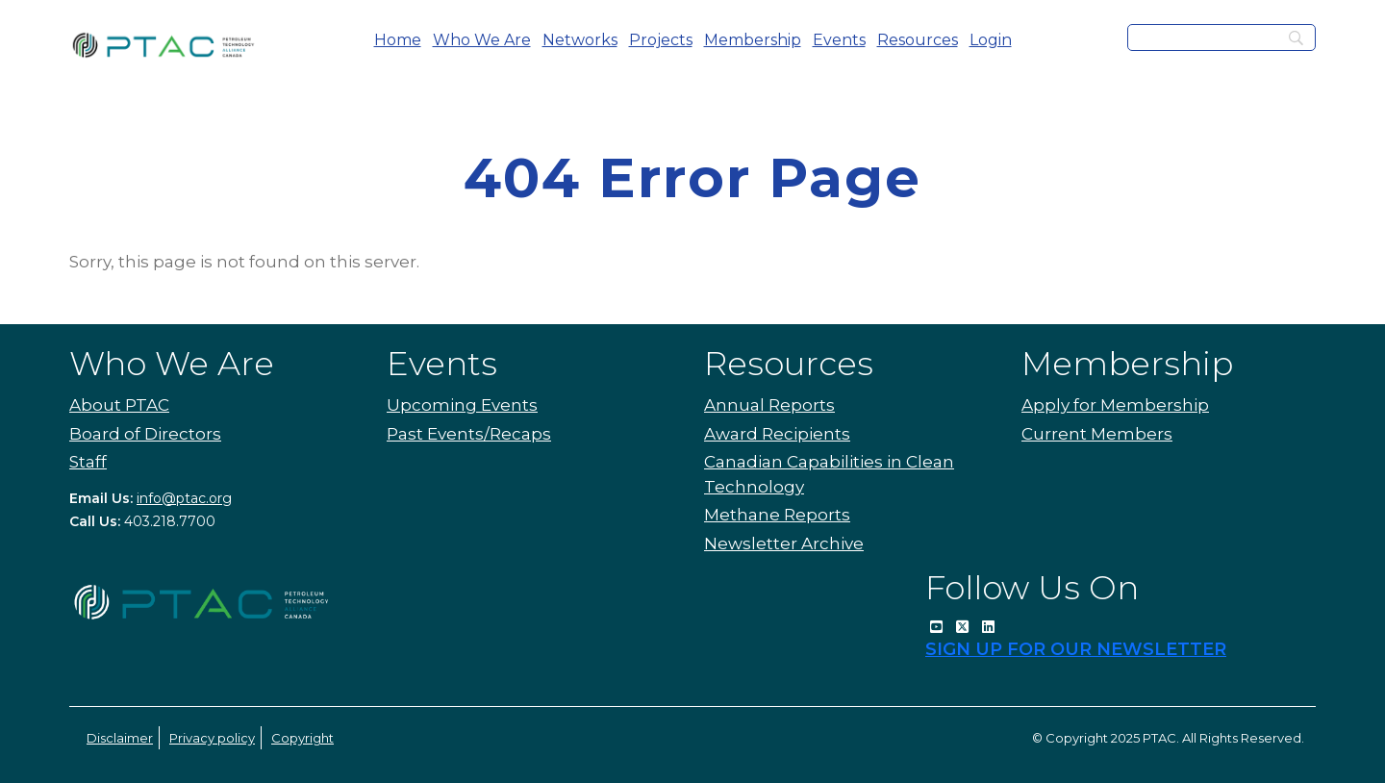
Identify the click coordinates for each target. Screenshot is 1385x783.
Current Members (1096, 433)
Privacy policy (212, 737)
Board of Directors (145, 433)
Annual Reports (769, 405)
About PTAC (119, 405)
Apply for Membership (1115, 405)
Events (839, 40)
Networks (579, 40)
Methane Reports (777, 514)
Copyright (302, 737)
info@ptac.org (184, 498)
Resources (917, 40)
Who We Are (482, 40)
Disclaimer (120, 737)
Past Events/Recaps (469, 433)
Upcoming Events (462, 405)
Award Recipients (777, 433)
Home (397, 40)
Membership (752, 40)
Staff (88, 461)
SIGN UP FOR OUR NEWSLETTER (1075, 649)
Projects (660, 40)
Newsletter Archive (784, 543)
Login (991, 40)
